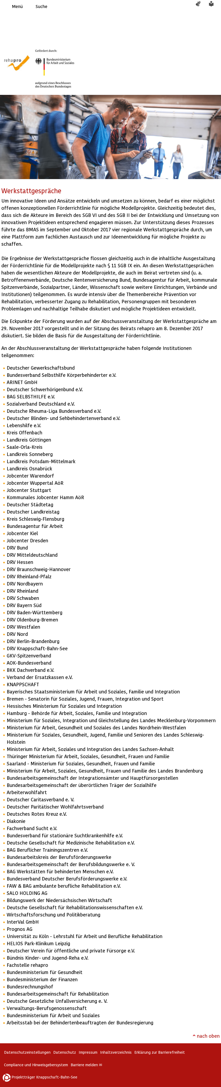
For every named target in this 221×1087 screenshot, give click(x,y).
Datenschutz (64, 1052)
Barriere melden (86, 1064)
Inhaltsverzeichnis (116, 1052)
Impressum (88, 1052)
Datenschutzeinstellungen (27, 1052)
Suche (41, 6)
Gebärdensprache (201, 6)
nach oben (208, 1035)
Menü (17, 6)
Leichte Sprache (214, 6)
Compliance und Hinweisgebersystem (36, 1064)
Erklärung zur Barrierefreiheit (159, 1052)
